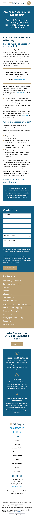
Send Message (10, 267)
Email (5, 230)
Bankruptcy (17, 452)
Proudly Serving (17, 463)
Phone (5, 225)
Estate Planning (17, 456)
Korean (17, 459)
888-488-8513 (17, 428)
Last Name (7, 220)
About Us (17, 444)
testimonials (24, 115)
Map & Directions (17, 486)
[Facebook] (14, 432)
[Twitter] (17, 432)
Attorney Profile (17, 448)
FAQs (17, 467)
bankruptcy (20, 93)
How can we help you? (9, 240)
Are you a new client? (9, 235)
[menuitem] (12, 280)
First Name (7, 214)
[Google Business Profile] (20, 432)
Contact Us (17, 344)
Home (17, 440)
